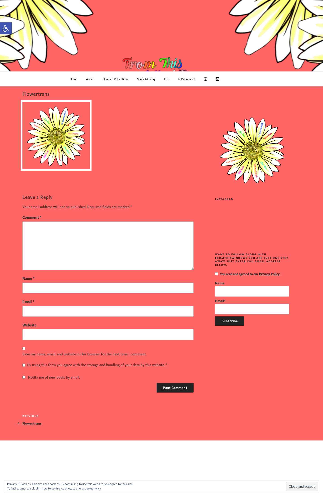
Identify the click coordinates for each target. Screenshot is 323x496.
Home (73, 79)
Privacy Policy (269, 273)
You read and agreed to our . (247, 273)
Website (29, 324)
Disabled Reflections (115, 79)
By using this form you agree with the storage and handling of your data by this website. (97, 364)
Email (28, 301)
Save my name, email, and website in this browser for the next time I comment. (84, 353)
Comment (31, 217)
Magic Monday (146, 79)
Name (28, 278)
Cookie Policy (93, 488)
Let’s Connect (186, 79)
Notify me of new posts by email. (54, 376)
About (90, 79)
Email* (252, 306)
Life (166, 79)
